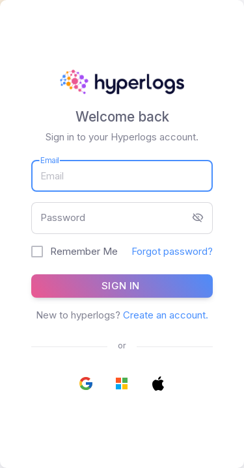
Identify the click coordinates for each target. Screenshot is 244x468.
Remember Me (84, 251)
